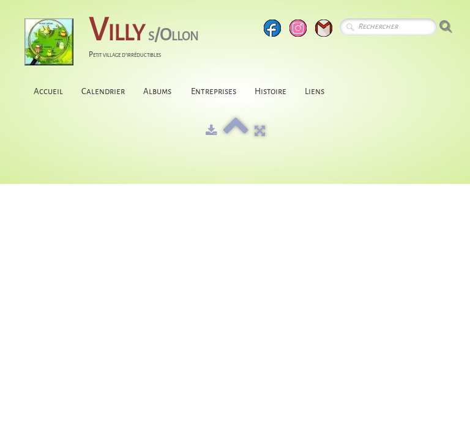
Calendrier (103, 91)
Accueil (48, 91)
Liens (314, 91)
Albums (158, 91)
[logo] (115, 42)
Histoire (270, 91)
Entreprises (213, 91)
